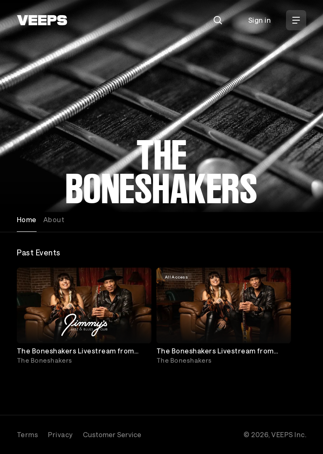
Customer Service (112, 434)
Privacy (60, 434)
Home (27, 219)
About (53, 219)
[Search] (218, 20)
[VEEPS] (42, 20)
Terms (27, 434)
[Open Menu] (296, 20)
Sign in (259, 20)
